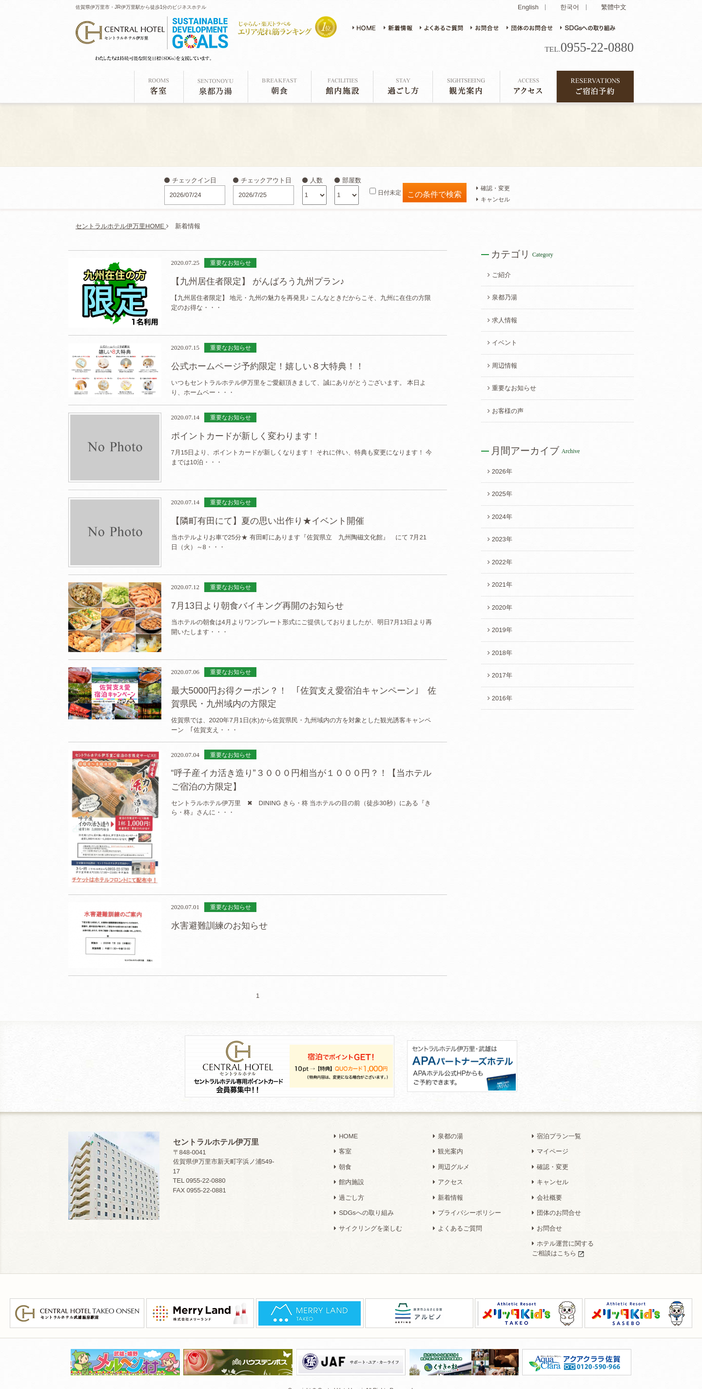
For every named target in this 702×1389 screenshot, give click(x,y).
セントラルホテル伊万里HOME (122, 226)
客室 (342, 1141)
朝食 (342, 1156)
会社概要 (547, 1187)
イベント (502, 342)
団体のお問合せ (556, 1202)
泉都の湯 (448, 1126)
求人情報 (502, 320)
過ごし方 (349, 1187)
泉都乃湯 (502, 297)
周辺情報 (502, 365)
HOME (346, 1126)
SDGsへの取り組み (364, 1202)
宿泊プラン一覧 (556, 1126)
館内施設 (349, 1171)
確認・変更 (493, 188)
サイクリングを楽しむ (368, 1218)
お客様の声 (506, 411)
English (528, 7)
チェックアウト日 (262, 180)
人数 (312, 180)
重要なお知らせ (512, 388)
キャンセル (493, 199)
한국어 (569, 7)
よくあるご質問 (457, 1218)
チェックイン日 (190, 180)
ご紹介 (499, 274)
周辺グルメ (451, 1156)
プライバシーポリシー (467, 1202)
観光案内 (448, 1141)
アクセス (448, 1171)
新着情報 (448, 1187)
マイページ (550, 1141)
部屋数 (347, 180)
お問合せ (547, 1218)
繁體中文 (613, 7)
